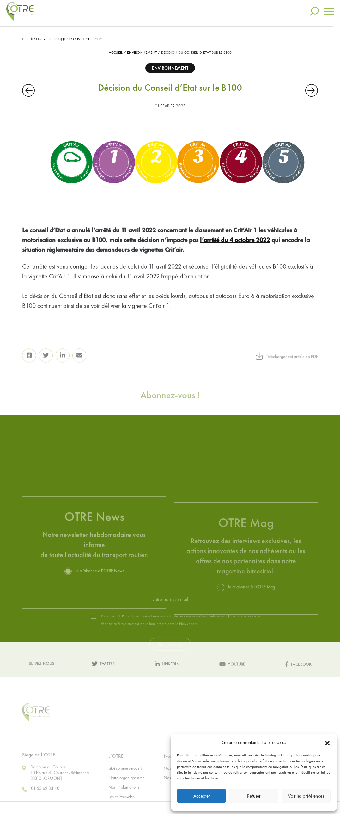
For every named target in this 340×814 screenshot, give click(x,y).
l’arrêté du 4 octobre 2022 (235, 251)
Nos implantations (123, 803)
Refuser (253, 796)
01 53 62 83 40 (40, 805)
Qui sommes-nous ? (125, 784)
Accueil (116, 52)
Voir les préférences (306, 796)
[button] (327, 742)
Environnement (142, 52)
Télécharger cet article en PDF (287, 366)
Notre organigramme (126, 794)
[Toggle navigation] (329, 7)
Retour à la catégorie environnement (63, 38)
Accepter (201, 796)
